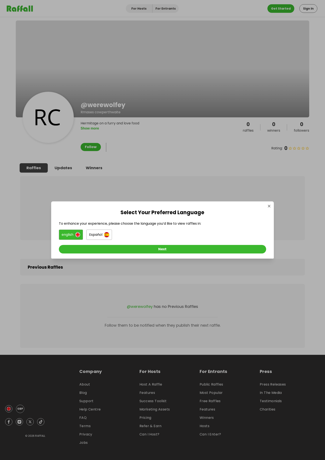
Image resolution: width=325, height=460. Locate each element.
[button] (115, 236)
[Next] (162, 251)
